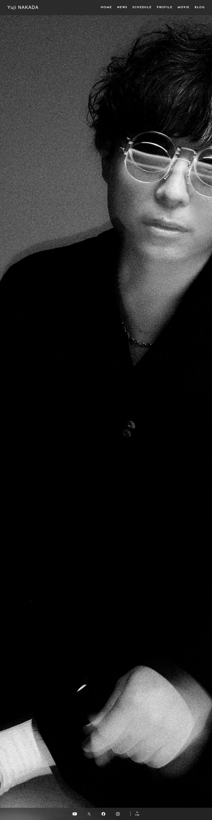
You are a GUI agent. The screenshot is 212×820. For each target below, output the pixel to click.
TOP (137, 815)
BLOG (200, 7)
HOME (106, 7)
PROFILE (164, 7)
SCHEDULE (142, 7)
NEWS (122, 7)
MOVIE (183, 7)
